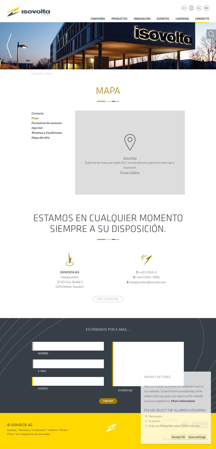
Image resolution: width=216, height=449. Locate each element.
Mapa (48, 73)
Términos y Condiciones (46, 132)
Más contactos (108, 299)
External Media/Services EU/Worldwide (173, 426)
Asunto (43, 388)
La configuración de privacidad (33, 434)
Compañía (98, 19)
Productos (119, 19)
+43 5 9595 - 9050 (147, 277)
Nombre (43, 353)
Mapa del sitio (40, 137)
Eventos (163, 19)
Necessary (155, 416)
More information (183, 401)
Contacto (202, 19)
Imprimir (37, 128)
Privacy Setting (129, 172)
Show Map (130, 158)
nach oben (111, 427)
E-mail (42, 371)
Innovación (142, 19)
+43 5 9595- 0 (148, 272)
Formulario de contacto (46, 123)
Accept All (178, 437)
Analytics (154, 421)
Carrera (182, 19)
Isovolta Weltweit (191, 5)
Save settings (197, 437)
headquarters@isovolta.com (148, 282)
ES (184, 8)
